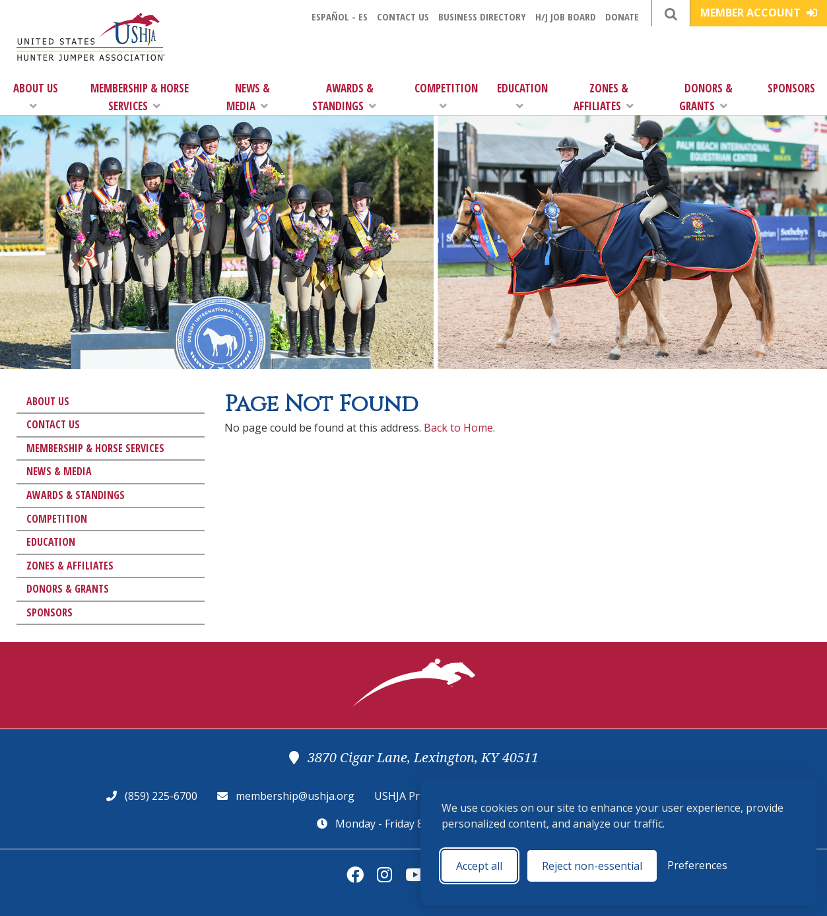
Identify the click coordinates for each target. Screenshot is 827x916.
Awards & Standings (344, 97)
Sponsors (791, 88)
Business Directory (482, 16)
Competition (446, 96)
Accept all (479, 866)
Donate (622, 16)
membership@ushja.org (295, 796)
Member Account (758, 12)
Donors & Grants (706, 97)
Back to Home (458, 427)
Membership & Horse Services (139, 97)
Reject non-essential (592, 866)
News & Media (248, 97)
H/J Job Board (565, 16)
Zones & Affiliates (604, 97)
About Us (35, 96)
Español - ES (340, 16)
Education (522, 96)
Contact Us (403, 16)
